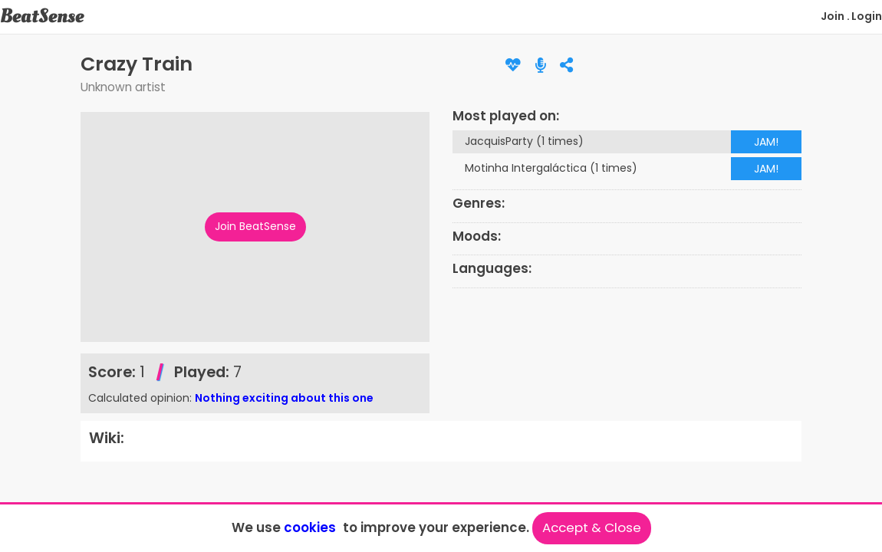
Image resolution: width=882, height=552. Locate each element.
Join (832, 16)
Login (866, 16)
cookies (310, 527)
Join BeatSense (255, 226)
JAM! (766, 142)
